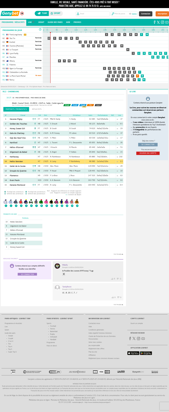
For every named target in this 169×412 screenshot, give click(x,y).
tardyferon (66, 287)
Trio (9, 344)
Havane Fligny (16, 119)
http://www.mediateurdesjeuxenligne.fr (97, 402)
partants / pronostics (16, 109)
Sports (49, 323)
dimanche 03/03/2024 (8, 87)
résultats (37, 109)
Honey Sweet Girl (17, 129)
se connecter (147, 145)
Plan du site (93, 352)
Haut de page (117, 254)
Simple (10, 336)
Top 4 (10, 346)
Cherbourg (21, 87)
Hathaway (14, 157)
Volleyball (53, 337)
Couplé (10, 338)
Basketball (53, 331)
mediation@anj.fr (77, 402)
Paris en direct (52, 346)
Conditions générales (96, 330)
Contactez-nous (94, 323)
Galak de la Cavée (17, 166)
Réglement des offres (96, 349)
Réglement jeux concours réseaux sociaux (104, 358)
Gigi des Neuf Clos (18, 138)
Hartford (13, 143)
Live (6, 327)
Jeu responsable (94, 345)
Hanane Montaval (17, 185)
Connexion (145, 14)
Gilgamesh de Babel (18, 152)
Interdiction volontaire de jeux (84, 384)
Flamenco (14, 176)
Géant (7, 330)
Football (53, 326)
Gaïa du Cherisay (17, 133)
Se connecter (27, 274)
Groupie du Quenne (18, 171)
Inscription (162, 14)
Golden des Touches (18, 124)
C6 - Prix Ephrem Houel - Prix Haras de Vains (41, 87)
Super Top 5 (12, 352)
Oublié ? (134, 14)
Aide (90, 327)
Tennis (52, 329)
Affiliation (92, 355)
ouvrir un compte (148, 153)
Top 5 (10, 349)
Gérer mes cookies (95, 342)
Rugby (52, 334)
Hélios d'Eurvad (16, 147)
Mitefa (65, 265)
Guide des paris (10, 333)
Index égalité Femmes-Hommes (100, 333)
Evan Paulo (15, 180)
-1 (120, 279)
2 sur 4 (10, 341)
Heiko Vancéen (16, 162)
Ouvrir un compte (137, 323)
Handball (53, 339)
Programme (51, 342)
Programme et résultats (13, 323)
